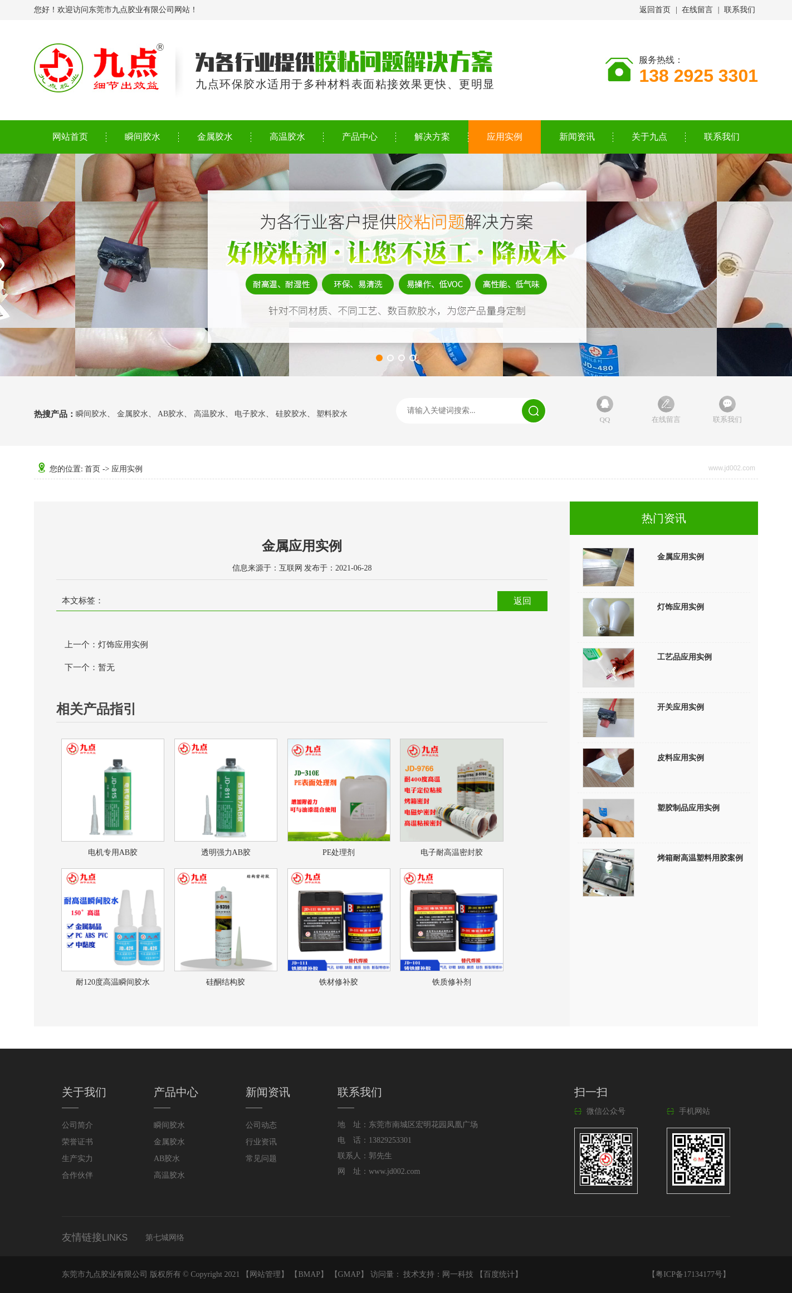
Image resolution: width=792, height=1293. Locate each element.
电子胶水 (250, 414)
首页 (92, 469)
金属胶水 (215, 136)
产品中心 (360, 136)
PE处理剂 (338, 852)
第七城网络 (164, 1237)
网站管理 (265, 1274)
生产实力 (77, 1158)
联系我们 (739, 10)
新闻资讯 (577, 136)
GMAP (349, 1274)
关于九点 (649, 136)
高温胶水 (287, 136)
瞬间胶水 (142, 136)
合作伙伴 (77, 1175)
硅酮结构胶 (225, 982)
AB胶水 (171, 414)
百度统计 (499, 1274)
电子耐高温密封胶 (452, 852)
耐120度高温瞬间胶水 (113, 982)
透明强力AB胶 (226, 852)
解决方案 (432, 136)
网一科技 (457, 1274)
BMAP (309, 1274)
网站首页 (70, 136)
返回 (522, 601)
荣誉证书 (77, 1142)
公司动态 (261, 1125)
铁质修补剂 (451, 982)
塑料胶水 (332, 414)
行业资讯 (261, 1142)
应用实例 (504, 136)
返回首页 (655, 10)
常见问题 (261, 1158)
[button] (379, 358)
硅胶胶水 (291, 414)
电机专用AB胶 (113, 852)
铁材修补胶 (338, 982)
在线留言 (697, 10)
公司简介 (77, 1125)
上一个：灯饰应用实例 (106, 644)
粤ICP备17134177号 (689, 1274)
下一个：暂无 (90, 667)
